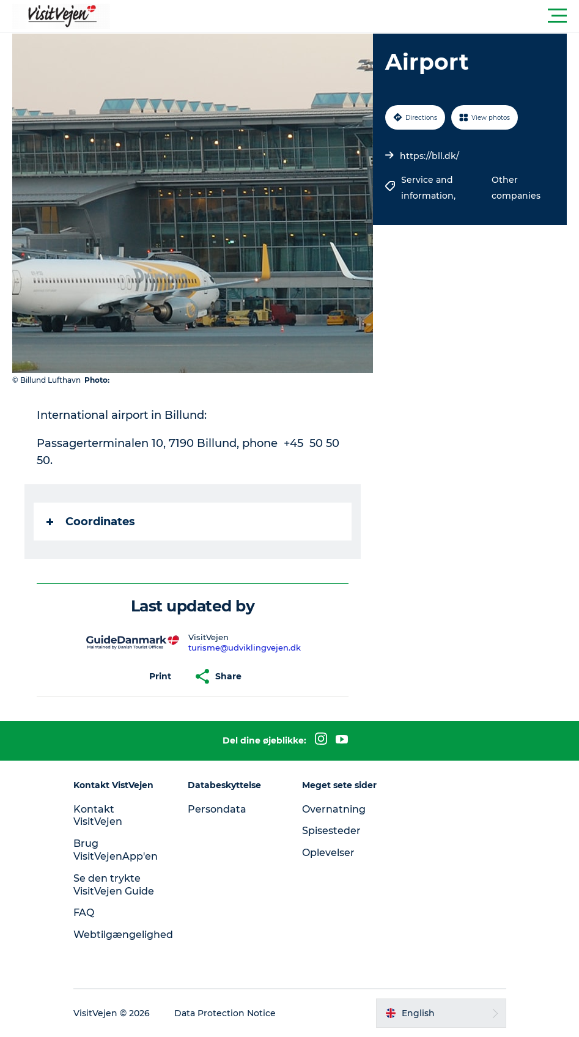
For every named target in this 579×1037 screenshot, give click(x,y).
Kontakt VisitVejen (97, 815)
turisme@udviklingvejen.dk (244, 647)
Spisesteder (331, 830)
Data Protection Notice (225, 1013)
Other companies (516, 187)
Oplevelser (328, 852)
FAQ (83, 912)
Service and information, (429, 187)
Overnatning (334, 809)
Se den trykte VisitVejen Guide (113, 885)
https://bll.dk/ (429, 155)
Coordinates (90, 521)
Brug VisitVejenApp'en (115, 850)
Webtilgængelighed (123, 934)
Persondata (217, 809)
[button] (344, 16)
